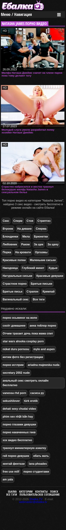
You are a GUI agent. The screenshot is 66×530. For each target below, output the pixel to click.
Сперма (41, 228)
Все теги (39, 299)
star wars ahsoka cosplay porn (23, 341)
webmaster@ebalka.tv (33, 501)
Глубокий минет (33, 267)
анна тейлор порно (43, 325)
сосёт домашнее (14, 325)
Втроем (8, 228)
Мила (26, 236)
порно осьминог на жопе (20, 317)
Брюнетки (41, 236)
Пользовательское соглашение (40, 494)
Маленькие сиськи (43, 260)
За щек (38, 244)
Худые (53, 267)
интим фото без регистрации (23, 357)
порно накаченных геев (19, 432)
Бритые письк (12, 291)
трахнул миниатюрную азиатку (24, 448)
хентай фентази (14, 463)
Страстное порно (15, 283)
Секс (6, 220)
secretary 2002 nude (16, 372)
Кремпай (49, 291)
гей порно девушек (16, 455)
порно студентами (36, 471)
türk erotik (31, 400)
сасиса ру (37, 393)
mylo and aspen (44, 349)
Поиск (54, 492)
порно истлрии (13, 364)
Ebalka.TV (36, 499)
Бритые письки (41, 283)
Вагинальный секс (16, 299)
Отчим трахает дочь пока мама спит (28, 333)
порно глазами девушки (19, 424)
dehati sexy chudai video (19, 408)
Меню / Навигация (16, 14)
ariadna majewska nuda (43, 364)
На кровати (23, 252)
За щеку (53, 244)
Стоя (30, 220)
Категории (26, 492)
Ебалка (12, 492)
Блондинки (10, 236)
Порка (7, 252)
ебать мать (41, 455)
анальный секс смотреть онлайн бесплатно (25, 383)
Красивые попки (14, 260)
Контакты (41, 492)
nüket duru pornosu (16, 349)
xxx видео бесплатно (17, 440)
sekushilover (11, 400)
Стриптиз (44, 220)
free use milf (11, 471)
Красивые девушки (49, 275)
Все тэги (11, 494)
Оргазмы (41, 252)
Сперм (18, 220)
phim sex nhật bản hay (18, 416)
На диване (24, 228)
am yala (8, 479)
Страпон (32, 291)
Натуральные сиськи (17, 275)
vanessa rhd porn (14, 393)
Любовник (10, 244)
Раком (25, 244)
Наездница (10, 267)
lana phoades (38, 463)
